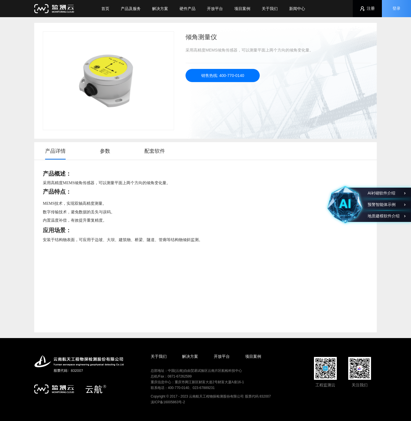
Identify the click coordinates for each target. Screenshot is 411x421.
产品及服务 (131, 8)
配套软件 (154, 151)
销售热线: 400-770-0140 (222, 75)
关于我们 (270, 8)
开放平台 (215, 8)
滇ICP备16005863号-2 (168, 402)
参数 (105, 151)
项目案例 (242, 8)
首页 (105, 8)
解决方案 (160, 8)
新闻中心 (297, 8)
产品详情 (55, 151)
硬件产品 (188, 8)
